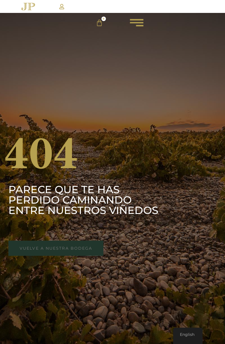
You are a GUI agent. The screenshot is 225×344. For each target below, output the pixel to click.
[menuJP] (136, 25)
